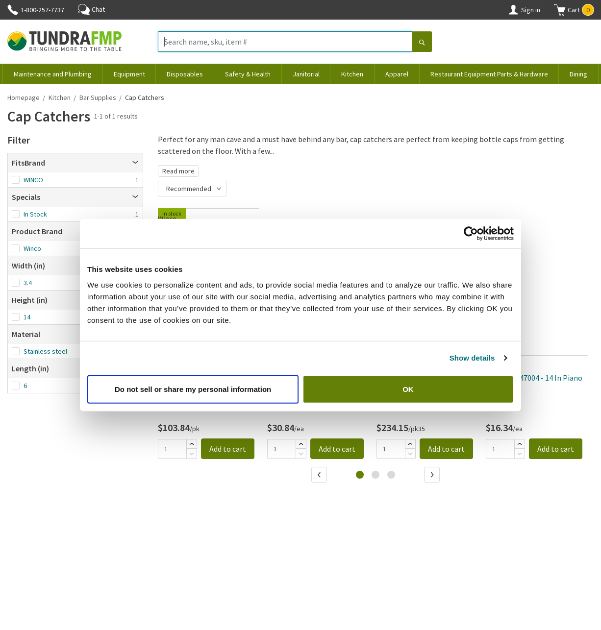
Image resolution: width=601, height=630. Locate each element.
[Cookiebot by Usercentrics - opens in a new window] (471, 233)
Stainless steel (45, 351)
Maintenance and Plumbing (53, 74)
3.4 (28, 282)
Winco (32, 248)
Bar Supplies (97, 97)
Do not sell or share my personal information (193, 389)
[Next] (433, 476)
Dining (578, 74)
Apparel (396, 74)
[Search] (422, 42)
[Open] (135, 162)
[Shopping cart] (560, 10)
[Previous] (320, 476)
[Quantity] (172, 449)
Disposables (185, 74)
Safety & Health (248, 74)
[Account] (513, 10)
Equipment (129, 74)
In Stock (35, 214)
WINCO (33, 179)
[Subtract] (191, 453)
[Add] (191, 443)
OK (408, 389)
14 (27, 317)
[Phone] (13, 10)
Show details (472, 358)
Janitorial (306, 74)
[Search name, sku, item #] (285, 41)
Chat (91, 9)
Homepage (23, 97)
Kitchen (352, 74)
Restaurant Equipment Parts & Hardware (489, 74)
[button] (574, 10)
